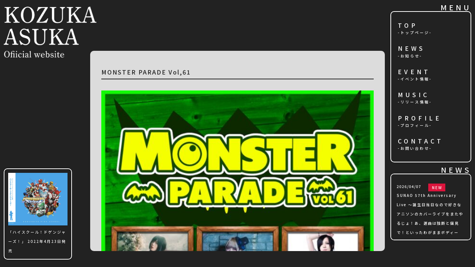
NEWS (411, 49)
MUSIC (413, 95)
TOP (408, 26)
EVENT (414, 72)
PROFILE (420, 118)
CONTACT (420, 141)
